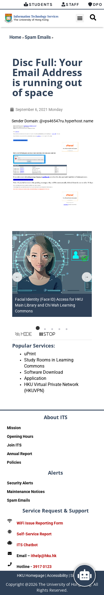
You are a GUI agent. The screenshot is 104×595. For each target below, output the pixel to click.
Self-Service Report (34, 534)
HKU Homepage (30, 575)
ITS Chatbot (27, 545)
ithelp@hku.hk (43, 555)
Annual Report (19, 453)
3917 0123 (42, 566)
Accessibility (57, 575)
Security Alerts (20, 483)
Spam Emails (38, 37)
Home (15, 37)
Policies (14, 462)
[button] (80, 18)
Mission (14, 428)
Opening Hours (20, 436)
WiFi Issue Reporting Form (40, 523)
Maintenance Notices (26, 491)
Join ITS (14, 445)
